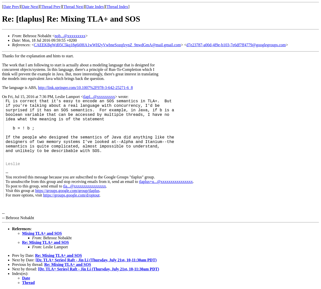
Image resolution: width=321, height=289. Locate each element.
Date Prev (11, 7)
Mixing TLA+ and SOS (42, 233)
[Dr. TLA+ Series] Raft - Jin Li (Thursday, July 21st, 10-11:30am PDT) (96, 260)
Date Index (95, 7)
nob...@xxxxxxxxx (70, 36)
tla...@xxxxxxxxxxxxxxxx (84, 186)
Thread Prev (51, 7)
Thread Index (117, 7)
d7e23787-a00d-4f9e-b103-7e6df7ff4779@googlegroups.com (236, 45)
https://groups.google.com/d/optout (71, 195)
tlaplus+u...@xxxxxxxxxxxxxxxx (166, 181)
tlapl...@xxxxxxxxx (99, 96)
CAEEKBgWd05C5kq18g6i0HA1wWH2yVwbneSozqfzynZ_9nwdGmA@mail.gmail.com (107, 45)
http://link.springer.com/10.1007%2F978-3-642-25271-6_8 (85, 87)
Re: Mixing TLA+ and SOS (45, 242)
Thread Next (73, 7)
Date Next (30, 7)
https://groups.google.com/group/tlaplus (67, 190)
